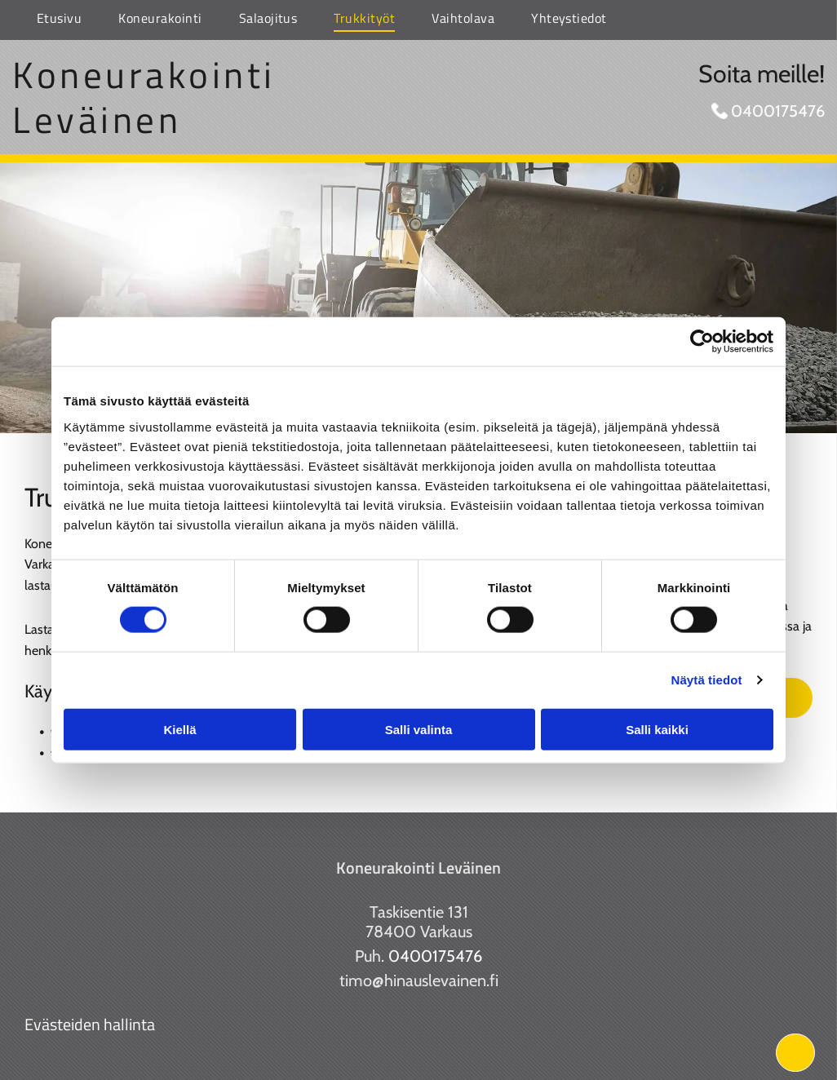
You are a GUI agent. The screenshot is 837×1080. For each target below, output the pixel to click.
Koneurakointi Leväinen (144, 96)
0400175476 (778, 111)
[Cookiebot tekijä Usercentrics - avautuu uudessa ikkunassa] (702, 342)
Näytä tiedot (706, 680)
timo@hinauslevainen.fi (418, 980)
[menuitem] (53, 20)
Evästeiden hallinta (89, 1024)
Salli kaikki (657, 729)
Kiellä (179, 729)
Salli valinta (419, 729)
